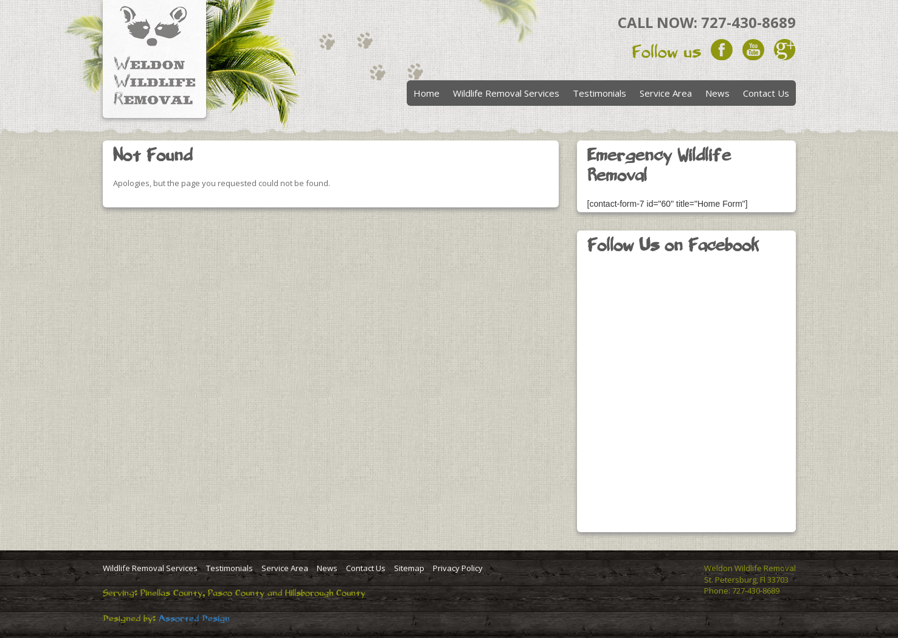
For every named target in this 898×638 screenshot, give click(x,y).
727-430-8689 (748, 22)
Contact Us (766, 93)
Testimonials (599, 93)
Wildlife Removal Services (506, 93)
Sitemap (409, 568)
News (717, 93)
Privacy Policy (458, 568)
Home (426, 93)
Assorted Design (194, 618)
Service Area (666, 93)
